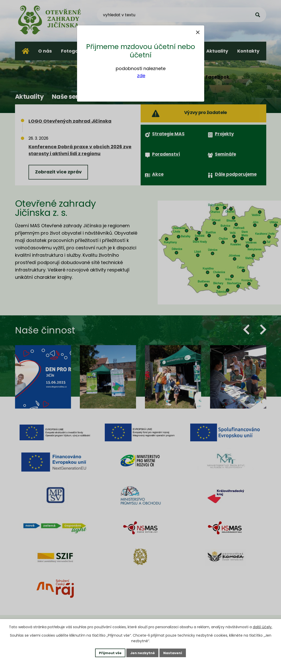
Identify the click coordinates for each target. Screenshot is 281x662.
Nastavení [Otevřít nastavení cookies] (175, 652)
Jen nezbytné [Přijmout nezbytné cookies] (142, 652)
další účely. (262, 626)
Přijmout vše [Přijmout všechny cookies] (108, 652)
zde (141, 75)
